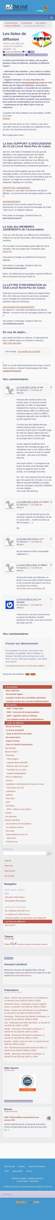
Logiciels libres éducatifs (17, 762)
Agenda (8, 861)
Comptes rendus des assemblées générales (26, 698)
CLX (32, 52)
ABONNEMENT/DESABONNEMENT (19, 307)
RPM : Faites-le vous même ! (19, 809)
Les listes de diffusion (15, 921)
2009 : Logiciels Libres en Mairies (22, 716)
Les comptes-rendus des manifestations (25, 719)
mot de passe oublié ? (35, 666)
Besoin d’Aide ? (11, 752)
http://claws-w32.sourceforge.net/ (31, 588)
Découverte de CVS (15, 788)
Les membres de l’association (18, 824)
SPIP (8, 802)
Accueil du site (11, 23)
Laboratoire (11, 791)
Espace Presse (12, 741)
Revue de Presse (13, 726)
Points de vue (12, 842)
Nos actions (41, 23)
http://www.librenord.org (21, 975)
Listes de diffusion (12, 26)
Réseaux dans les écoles (17, 766)
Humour (9, 780)
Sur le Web (9, 876)
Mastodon (34, 1181)
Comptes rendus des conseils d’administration (27, 701)
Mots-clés (9, 866)
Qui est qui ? (10, 925)
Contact (8, 813)
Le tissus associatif (15, 730)
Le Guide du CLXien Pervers (17, 914)
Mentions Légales (19, 1178)
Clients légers (12, 759)
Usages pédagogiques (16, 773)
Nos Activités (10, 748)
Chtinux (7, 944)
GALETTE (7, 251)
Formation (44, 944)
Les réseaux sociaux (14, 827)
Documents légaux (14, 694)
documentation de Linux (33, 82)
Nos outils (10, 831)
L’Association (26, 23)
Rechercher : (8, 849)
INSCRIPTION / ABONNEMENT (16, 188)
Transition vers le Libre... (17, 770)
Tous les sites (9, 1070)
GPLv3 (29, 1171)
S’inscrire (20, 666)
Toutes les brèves (10, 1111)
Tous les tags (9, 939)
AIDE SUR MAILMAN (12, 343)
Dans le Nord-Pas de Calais (19, 734)
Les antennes (11, 816)
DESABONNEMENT (11, 202)
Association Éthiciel (27, 1081)
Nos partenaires (13, 737)
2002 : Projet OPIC (15, 708)
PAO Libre (10, 798)
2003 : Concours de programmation (23, 712)
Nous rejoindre (12, 690)
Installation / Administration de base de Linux (25, 784)
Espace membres (12, 820)
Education (10, 755)
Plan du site (9, 1166)
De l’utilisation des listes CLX (17, 911)
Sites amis (11, 838)
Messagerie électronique (37, 55)
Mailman (6, 118)
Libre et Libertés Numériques (19, 744)
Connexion (10, 666)
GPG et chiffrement (14, 777)
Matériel (9, 795)
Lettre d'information (36, 1166)
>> (49, 853)
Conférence (21, 944)
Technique (10, 806)
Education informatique (15, 55)
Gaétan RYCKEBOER (12, 46)
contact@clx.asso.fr (12, 371)
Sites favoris (10, 871)
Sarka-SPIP (17, 1171)
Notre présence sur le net (16, 834)
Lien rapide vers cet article (29, 351)
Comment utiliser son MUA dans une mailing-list (25, 918)
